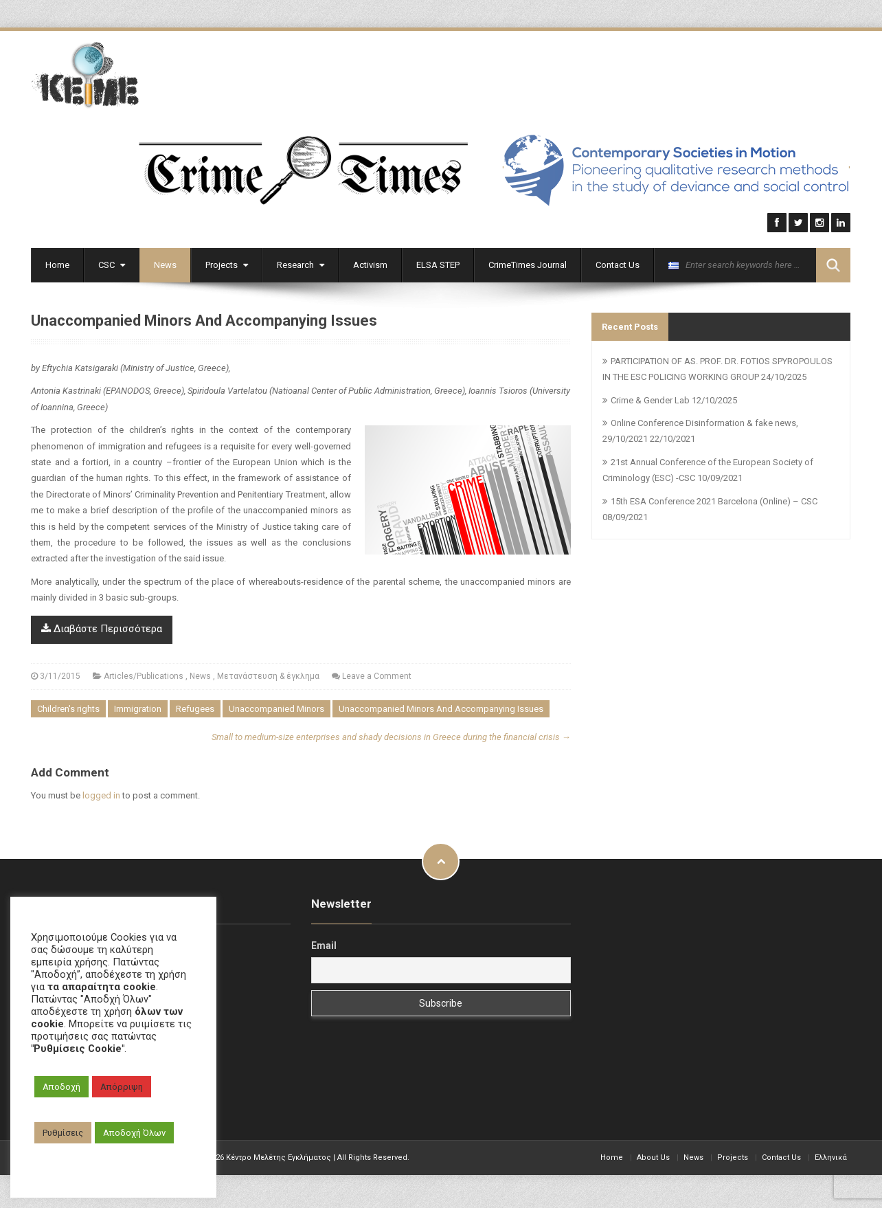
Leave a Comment (376, 675)
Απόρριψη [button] (121, 1087)
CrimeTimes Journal (527, 263)
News (165, 263)
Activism (370, 263)
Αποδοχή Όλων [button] (134, 1133)
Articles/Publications (143, 675)
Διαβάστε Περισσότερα (101, 628)
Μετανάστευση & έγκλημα (268, 675)
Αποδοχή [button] (61, 1087)
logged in (101, 795)
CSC (111, 263)
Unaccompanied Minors (276, 708)
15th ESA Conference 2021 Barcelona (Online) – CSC (714, 500)
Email (324, 944)
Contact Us (618, 263)
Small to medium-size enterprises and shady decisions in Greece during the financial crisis (391, 736)
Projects (226, 263)
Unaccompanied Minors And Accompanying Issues (441, 708)
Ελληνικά (831, 1156)
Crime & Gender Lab (650, 399)
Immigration (137, 708)
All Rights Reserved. (373, 1156)
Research (300, 263)
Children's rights (68, 708)
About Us (653, 1156)
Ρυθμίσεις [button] (63, 1133)
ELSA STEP (438, 263)
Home (57, 263)
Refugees (195, 708)
